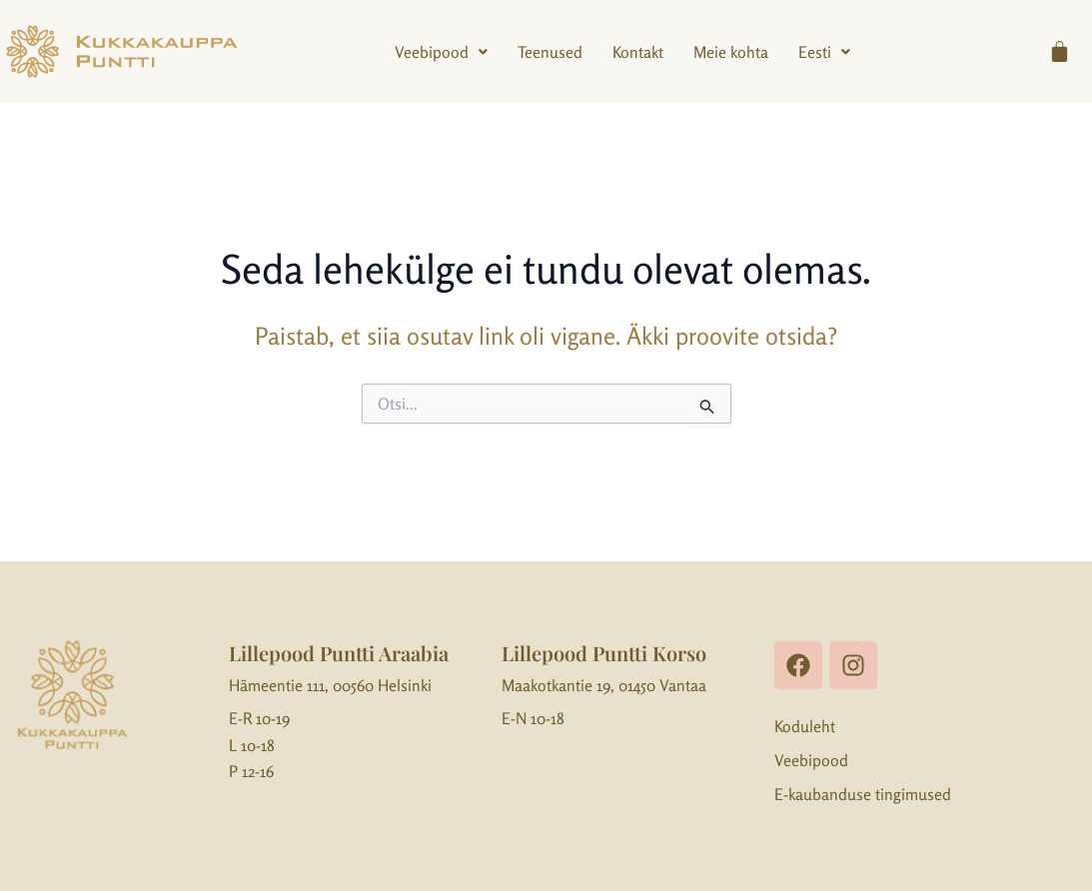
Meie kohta (730, 52)
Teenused (550, 52)
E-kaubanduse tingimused (862, 794)
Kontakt (637, 52)
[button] (441, 52)
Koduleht (804, 726)
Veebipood (441, 52)
